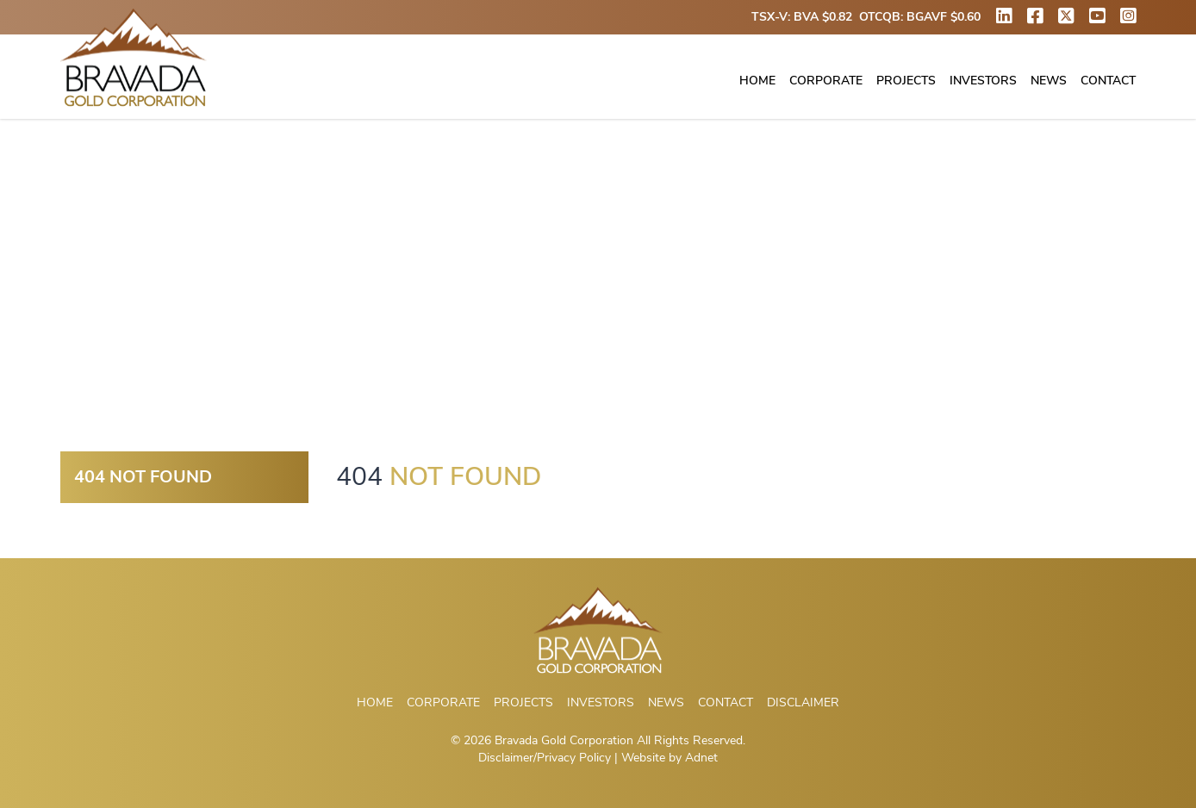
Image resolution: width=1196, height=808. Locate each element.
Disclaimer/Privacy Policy (544, 757)
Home (757, 80)
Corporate (826, 80)
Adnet (701, 757)
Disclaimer (803, 702)
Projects (906, 80)
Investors (983, 80)
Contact (1108, 80)
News (1049, 80)
